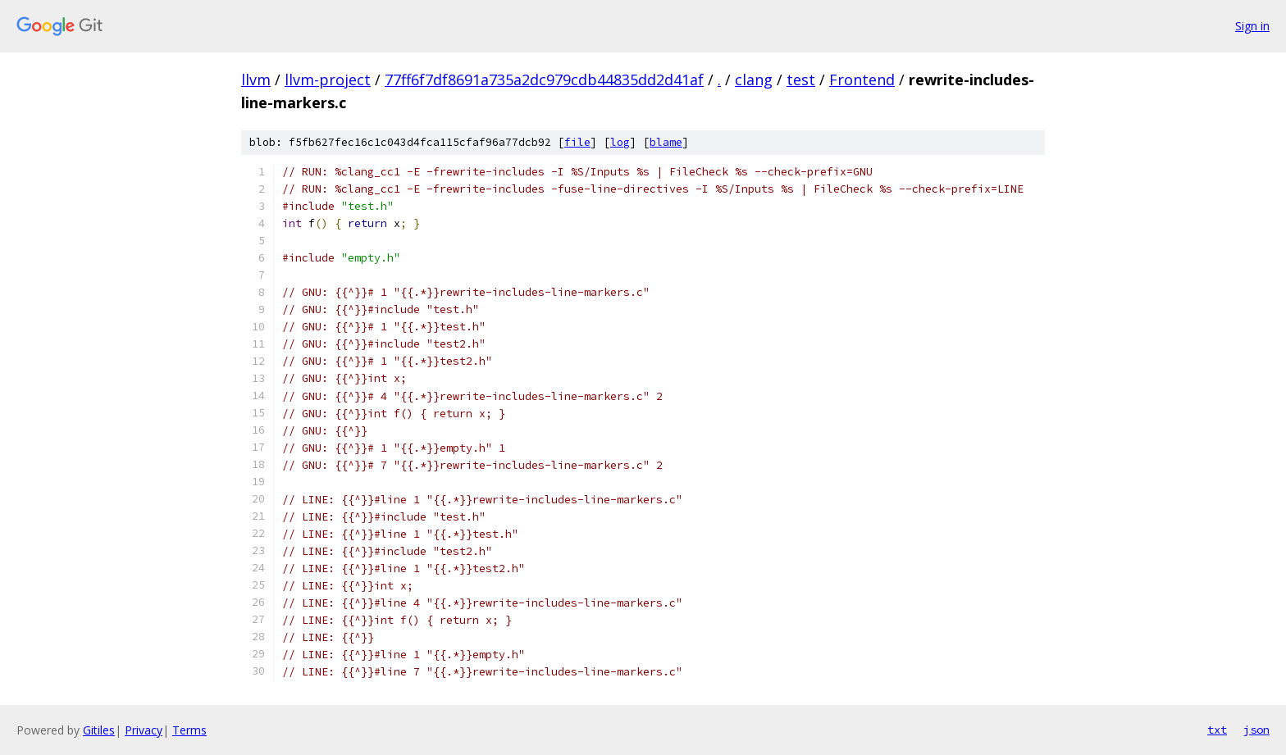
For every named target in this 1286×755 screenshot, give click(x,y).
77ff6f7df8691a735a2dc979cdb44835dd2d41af (544, 79)
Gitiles (99, 730)
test (801, 79)
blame (666, 142)
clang (754, 79)
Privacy (143, 730)
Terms (189, 730)
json (1256, 729)
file (577, 142)
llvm (256, 79)
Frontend (862, 79)
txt (1217, 729)
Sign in (1252, 26)
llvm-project (328, 79)
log (620, 142)
